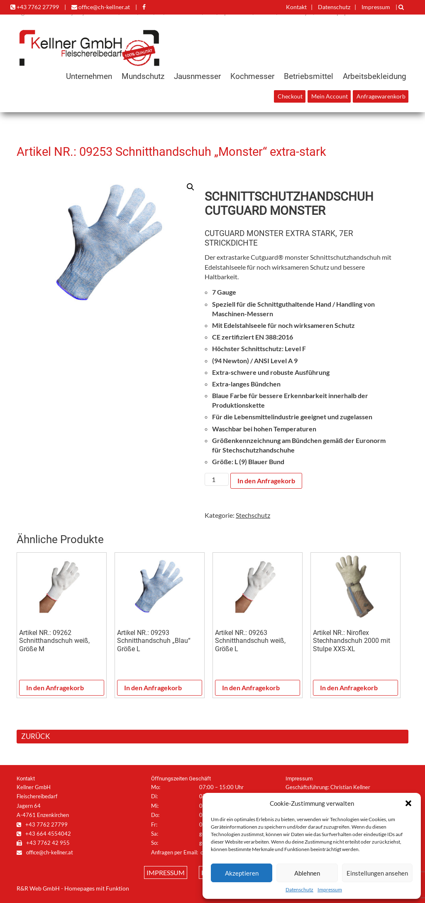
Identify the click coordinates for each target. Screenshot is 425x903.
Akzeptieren (242, 873)
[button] (408, 803)
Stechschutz (253, 515)
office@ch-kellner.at (100, 6)
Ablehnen (307, 873)
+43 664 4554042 (44, 833)
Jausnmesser (197, 76)
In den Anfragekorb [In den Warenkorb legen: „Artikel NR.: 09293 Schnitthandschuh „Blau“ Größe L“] (153, 687)
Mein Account (329, 96)
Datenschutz (299, 889)
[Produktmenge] (217, 479)
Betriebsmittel (308, 76)
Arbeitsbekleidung (374, 76)
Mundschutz (143, 76)
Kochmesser (252, 76)
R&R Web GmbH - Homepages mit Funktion (73, 888)
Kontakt (296, 6)
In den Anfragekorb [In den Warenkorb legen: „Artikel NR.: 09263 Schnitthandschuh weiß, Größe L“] (251, 687)
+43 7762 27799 (34, 6)
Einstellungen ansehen (377, 873)
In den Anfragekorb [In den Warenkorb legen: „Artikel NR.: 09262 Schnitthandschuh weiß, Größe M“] (55, 687)
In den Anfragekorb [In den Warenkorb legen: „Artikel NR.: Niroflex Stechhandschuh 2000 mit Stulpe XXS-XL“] (349, 687)
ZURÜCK (35, 736)
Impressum (330, 889)
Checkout (290, 96)
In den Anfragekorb (266, 481)
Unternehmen (89, 76)
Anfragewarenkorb (381, 96)
